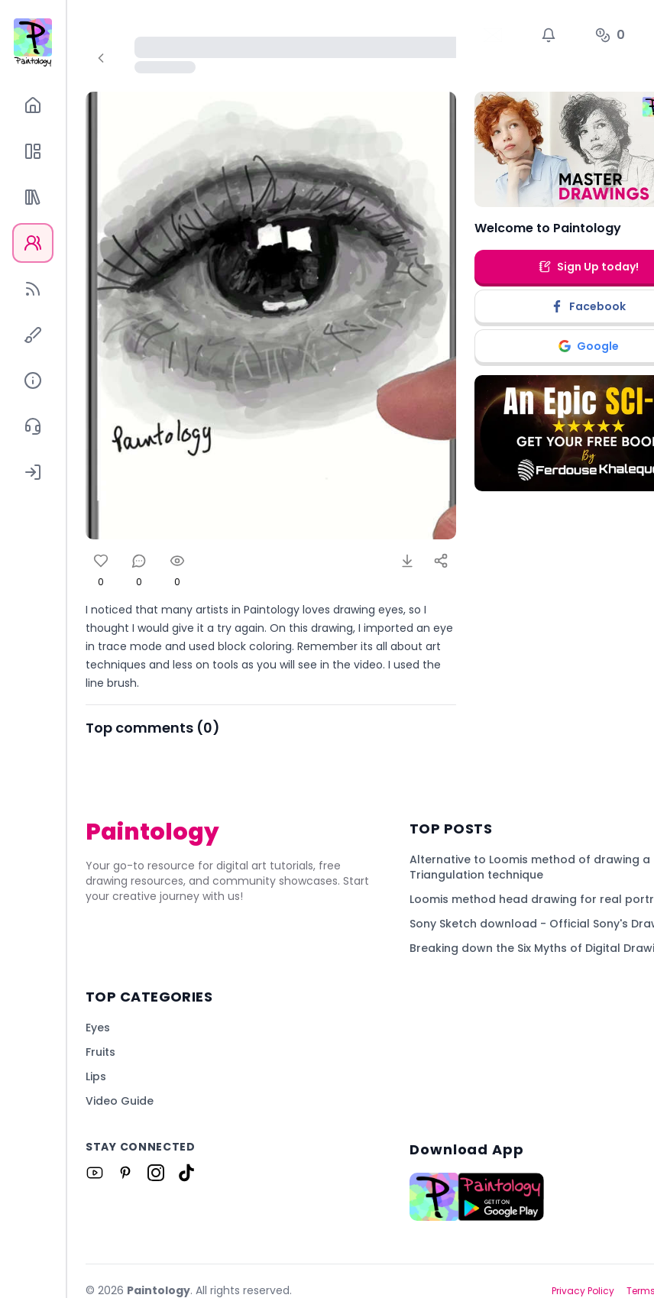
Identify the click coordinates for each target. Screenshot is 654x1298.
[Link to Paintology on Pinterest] (125, 1173)
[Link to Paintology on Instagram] (156, 1173)
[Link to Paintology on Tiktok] (186, 1173)
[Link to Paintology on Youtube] (95, 1173)
